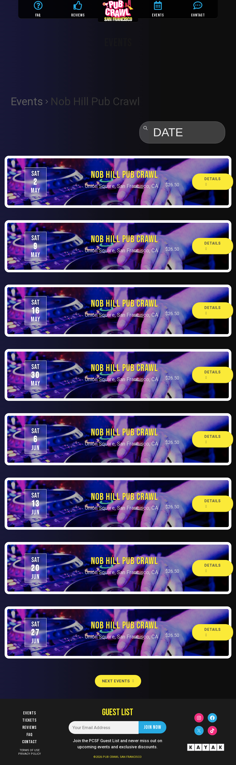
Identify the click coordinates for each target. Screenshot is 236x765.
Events (27, 101)
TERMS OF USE (30, 750)
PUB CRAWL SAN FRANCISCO (122, 757)
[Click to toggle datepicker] (182, 132)
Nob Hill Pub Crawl (124, 175)
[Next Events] (118, 681)
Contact (29, 741)
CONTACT (198, 15)
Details (212, 181)
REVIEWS (78, 15)
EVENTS (158, 15)
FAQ (38, 15)
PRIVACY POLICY (29, 754)
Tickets (29, 720)
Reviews (29, 727)
